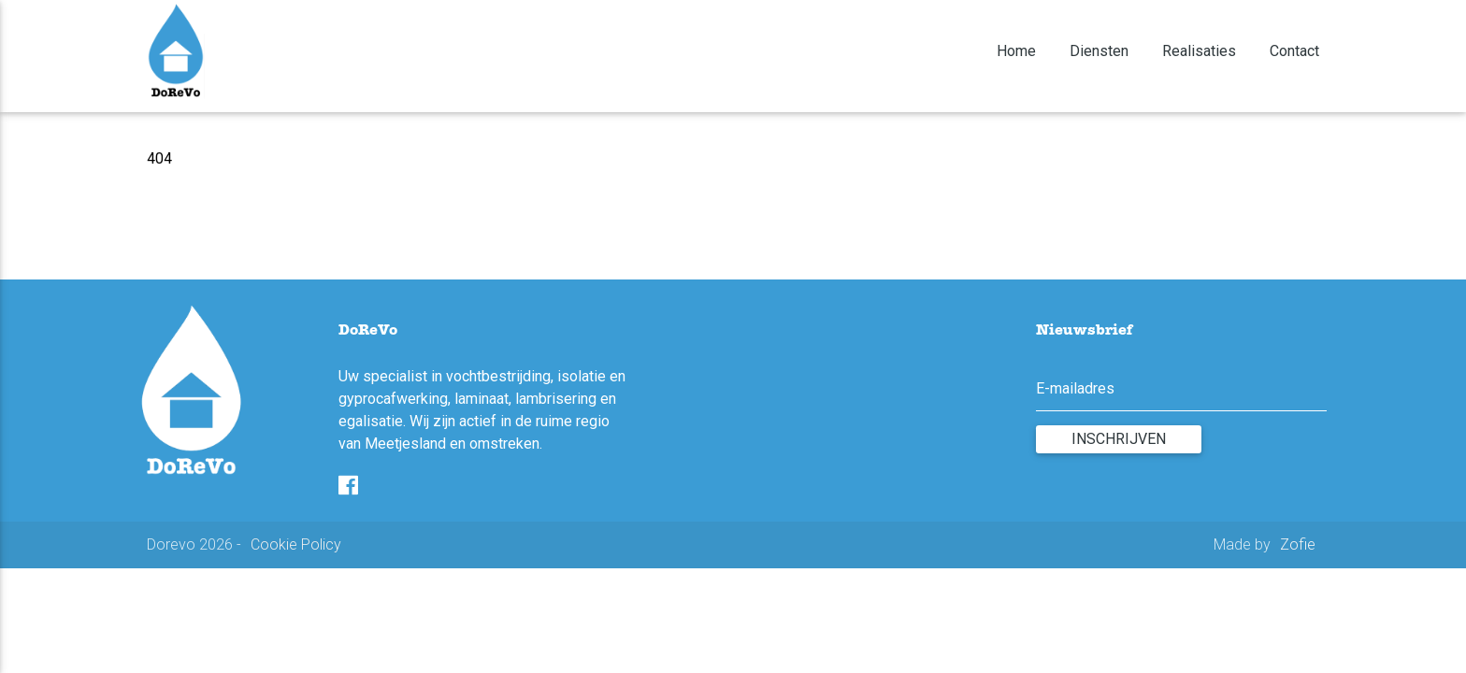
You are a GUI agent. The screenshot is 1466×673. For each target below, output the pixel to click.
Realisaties (1201, 51)
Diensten (1101, 51)
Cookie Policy (296, 544)
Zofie (1297, 544)
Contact (1294, 51)
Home (1018, 51)
